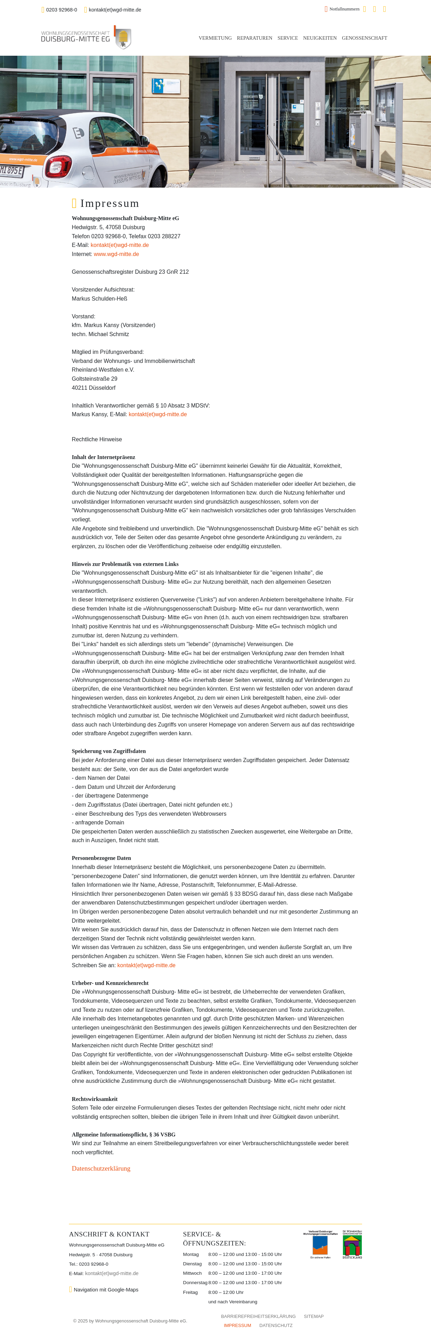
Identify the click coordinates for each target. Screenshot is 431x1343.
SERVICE (287, 38)
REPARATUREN (255, 38)
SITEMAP (314, 1316)
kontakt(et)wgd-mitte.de (112, 10)
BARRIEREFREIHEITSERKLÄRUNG (258, 1316)
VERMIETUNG (215, 38)
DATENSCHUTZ (275, 1325)
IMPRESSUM (237, 1325)
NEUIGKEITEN (320, 38)
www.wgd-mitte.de (116, 254)
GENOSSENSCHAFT (364, 38)
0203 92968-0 (59, 10)
